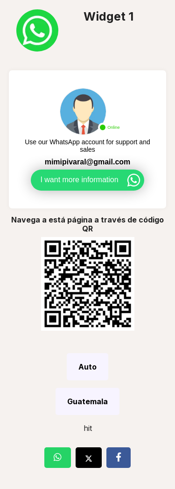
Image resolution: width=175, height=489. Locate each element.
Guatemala (87, 401)
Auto (87, 366)
